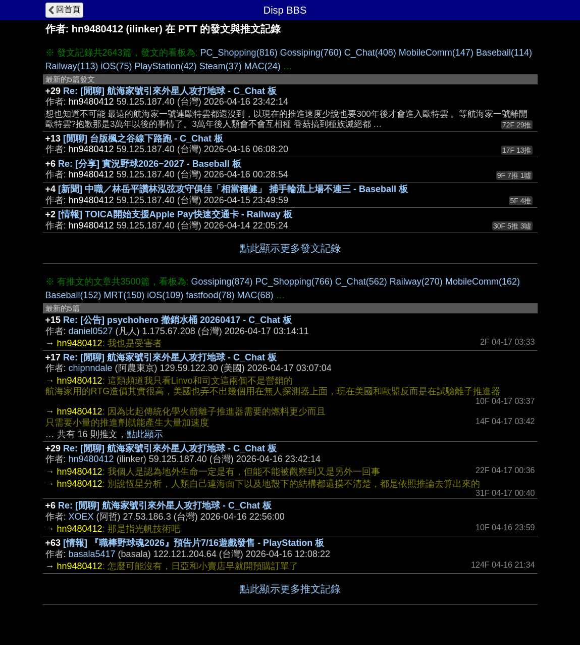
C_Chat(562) (361, 282)
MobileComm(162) (482, 282)
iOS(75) (116, 66)
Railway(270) (416, 282)
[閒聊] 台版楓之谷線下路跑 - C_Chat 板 (143, 138)
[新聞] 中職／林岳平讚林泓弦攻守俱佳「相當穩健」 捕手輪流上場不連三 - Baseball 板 (233, 189)
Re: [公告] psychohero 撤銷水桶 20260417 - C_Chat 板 (177, 320)
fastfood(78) (210, 295)
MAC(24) (262, 66)
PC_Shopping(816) (239, 53)
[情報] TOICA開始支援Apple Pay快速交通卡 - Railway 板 (175, 214)
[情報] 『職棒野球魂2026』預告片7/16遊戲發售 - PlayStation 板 (193, 543)
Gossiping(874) (222, 282)
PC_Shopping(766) (294, 282)
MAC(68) (255, 295)
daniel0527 (91, 331)
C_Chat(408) (370, 53)
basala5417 (92, 554)
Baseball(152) (73, 295)
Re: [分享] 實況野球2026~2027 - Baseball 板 (149, 164)
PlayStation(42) (166, 66)
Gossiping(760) (311, 53)
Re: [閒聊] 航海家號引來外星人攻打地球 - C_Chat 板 (170, 91)
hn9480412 (91, 459)
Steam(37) (220, 66)
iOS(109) (165, 295)
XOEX (81, 517)
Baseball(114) (504, 53)
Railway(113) (71, 66)
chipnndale (91, 368)
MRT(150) (124, 295)
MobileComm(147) (436, 53)
